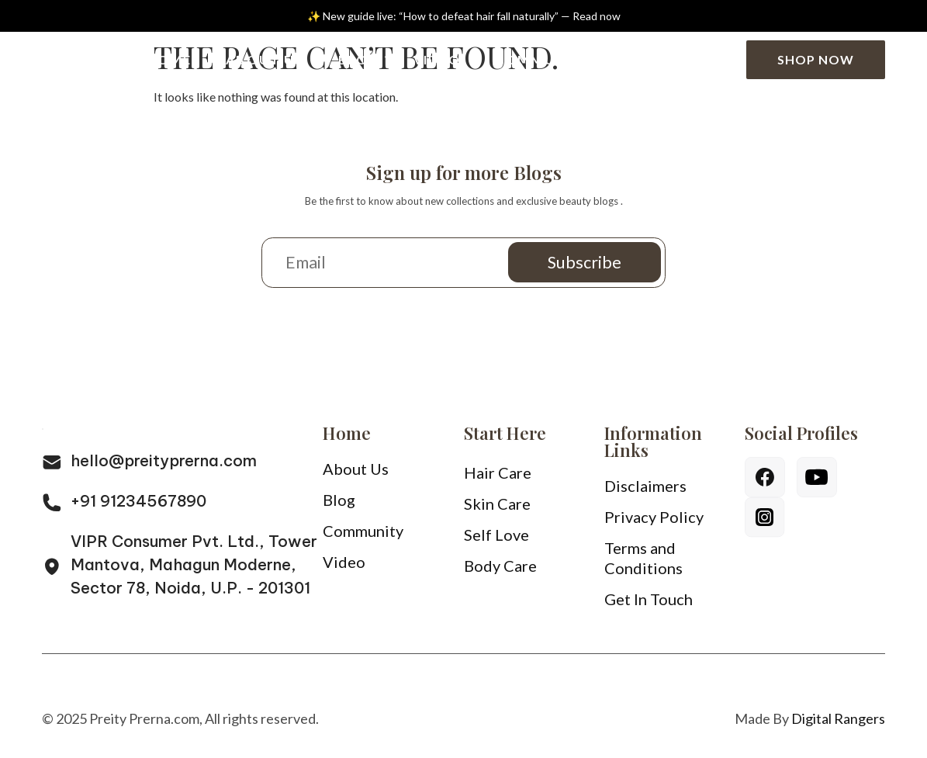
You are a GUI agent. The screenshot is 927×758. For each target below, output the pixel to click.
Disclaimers (645, 491)
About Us (264, 59)
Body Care (500, 571)
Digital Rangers (838, 723)
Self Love (496, 540)
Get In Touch (648, 604)
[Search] (716, 60)
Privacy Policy (654, 522)
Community (542, 59)
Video (437, 59)
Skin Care (497, 509)
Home (169, 59)
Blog (362, 59)
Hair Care (497, 478)
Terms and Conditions (643, 563)
